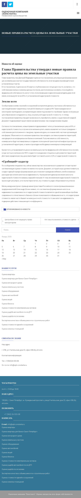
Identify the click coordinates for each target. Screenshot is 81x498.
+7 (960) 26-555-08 (12, 414)
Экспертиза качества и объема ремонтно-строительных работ (26, 320)
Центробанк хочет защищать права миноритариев (18, 221)
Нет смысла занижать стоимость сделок (60, 220)
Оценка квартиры (8, 274)
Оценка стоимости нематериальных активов (19, 308)
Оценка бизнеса (8, 304)
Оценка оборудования (10, 291)
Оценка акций (7, 299)
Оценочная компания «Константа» (15, 12)
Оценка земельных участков (13, 287)
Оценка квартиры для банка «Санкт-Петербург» (19, 279)
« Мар (4, 259)
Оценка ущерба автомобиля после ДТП (17, 312)
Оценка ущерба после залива (13, 316)
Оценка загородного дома (12, 283)
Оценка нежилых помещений (13, 329)
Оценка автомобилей (10, 295)
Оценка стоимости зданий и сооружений (17, 325)
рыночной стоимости (41, 198)
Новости (26, 209)
